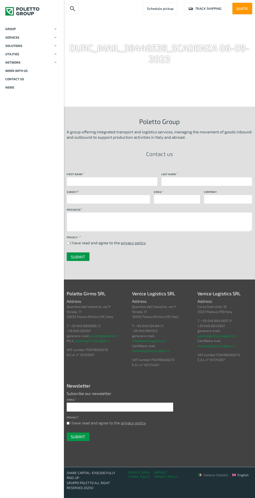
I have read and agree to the (108, 242)
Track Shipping (205, 8)
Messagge (74, 209)
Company (210, 191)
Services (32, 37)
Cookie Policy (139, 477)
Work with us (16, 71)
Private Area (139, 472)
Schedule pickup (160, 8)
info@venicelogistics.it (149, 341)
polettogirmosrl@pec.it (92, 341)
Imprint (160, 472)
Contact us (14, 79)
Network (32, 62)
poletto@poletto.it (104, 336)
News (9, 87)
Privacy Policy (166, 477)
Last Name (168, 174)
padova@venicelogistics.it (217, 336)
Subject (72, 191)
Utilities (32, 54)
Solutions (32, 46)
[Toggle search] (72, 9)
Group (32, 29)
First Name (74, 174)
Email (158, 191)
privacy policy (133, 242)
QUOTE (242, 8)
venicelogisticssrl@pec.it (150, 351)
